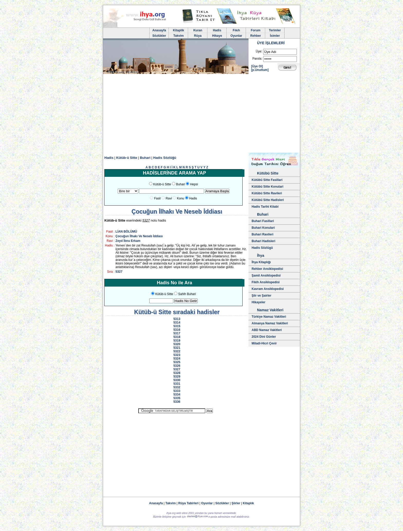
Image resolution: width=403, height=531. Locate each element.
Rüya (198, 36)
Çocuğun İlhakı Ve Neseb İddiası (139, 236)
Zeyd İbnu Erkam (127, 241)
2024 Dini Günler (264, 336)
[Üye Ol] (257, 66)
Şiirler (236, 503)
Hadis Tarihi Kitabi (265, 206)
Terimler (275, 30)
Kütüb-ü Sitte (126, 158)
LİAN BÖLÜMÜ (126, 231)
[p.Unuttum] (260, 70)
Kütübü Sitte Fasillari (267, 180)
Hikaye (217, 36)
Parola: (257, 58)
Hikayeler (258, 302)
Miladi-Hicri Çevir (264, 343)
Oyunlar (236, 36)
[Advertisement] (201, 114)
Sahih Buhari (187, 294)
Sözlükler (159, 36)
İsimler (275, 36)
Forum (255, 30)
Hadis (217, 30)
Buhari (145, 158)
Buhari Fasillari (263, 221)
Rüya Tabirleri (188, 503)
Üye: (259, 51)
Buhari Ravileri (262, 234)
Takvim (178, 36)
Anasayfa (159, 30)
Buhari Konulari (263, 228)
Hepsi (194, 184)
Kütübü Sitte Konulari (267, 186)
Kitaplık (248, 503)
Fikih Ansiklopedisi (266, 282)
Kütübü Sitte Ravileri (267, 193)
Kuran (197, 30)
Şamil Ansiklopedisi (266, 275)
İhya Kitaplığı (261, 262)
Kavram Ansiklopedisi (268, 289)
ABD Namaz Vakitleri (267, 330)
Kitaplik (178, 30)
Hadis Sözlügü (262, 248)
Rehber (255, 36)
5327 (118, 271)
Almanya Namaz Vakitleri (270, 323)
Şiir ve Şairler (261, 295)
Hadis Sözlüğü (164, 158)
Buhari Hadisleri (263, 241)
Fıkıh (236, 30)
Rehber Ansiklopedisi (267, 269)
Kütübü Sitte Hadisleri (268, 200)
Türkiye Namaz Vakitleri (269, 316)
